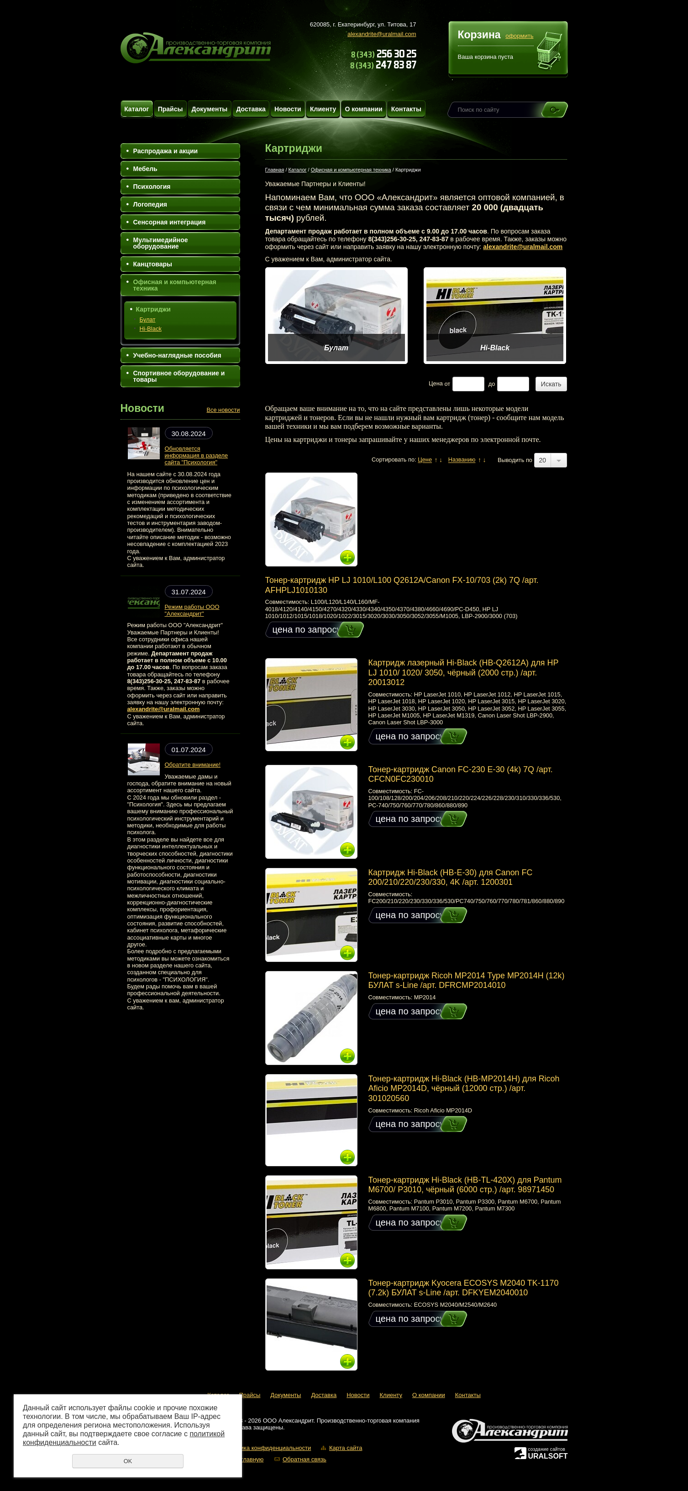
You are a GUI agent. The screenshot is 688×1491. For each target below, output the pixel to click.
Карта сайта (345, 1447)
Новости (287, 109)
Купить (342, 630)
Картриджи (153, 309)
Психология (152, 186)
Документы (210, 109)
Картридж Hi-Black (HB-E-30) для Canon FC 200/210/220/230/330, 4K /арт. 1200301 (450, 877)
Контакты (406, 109)
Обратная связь (304, 1459)
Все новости (223, 409)
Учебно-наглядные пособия (177, 355)
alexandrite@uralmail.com (381, 34)
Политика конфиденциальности (267, 1447)
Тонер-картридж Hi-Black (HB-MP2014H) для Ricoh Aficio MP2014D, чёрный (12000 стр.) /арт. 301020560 (464, 1088)
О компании (363, 109)
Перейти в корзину (550, 52)
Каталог (136, 109)
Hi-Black (151, 328)
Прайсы (170, 109)
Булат (148, 319)
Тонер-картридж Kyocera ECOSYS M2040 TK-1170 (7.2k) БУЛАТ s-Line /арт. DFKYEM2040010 (463, 1288)
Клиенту (323, 109)
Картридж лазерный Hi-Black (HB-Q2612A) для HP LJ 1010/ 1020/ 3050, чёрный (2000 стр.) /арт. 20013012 (463, 672)
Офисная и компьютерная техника (174, 285)
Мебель (145, 168)
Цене (425, 460)
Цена (436, 383)
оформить (519, 35)
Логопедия (150, 204)
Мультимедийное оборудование (160, 243)
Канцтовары (153, 264)
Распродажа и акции (165, 151)
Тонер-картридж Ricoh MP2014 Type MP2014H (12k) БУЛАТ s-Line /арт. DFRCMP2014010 (466, 980)
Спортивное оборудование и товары (179, 376)
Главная (274, 169)
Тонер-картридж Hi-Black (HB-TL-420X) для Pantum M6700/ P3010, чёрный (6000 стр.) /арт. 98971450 (465, 1185)
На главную (248, 1459)
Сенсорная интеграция (169, 222)
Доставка (250, 109)
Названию (462, 460)
